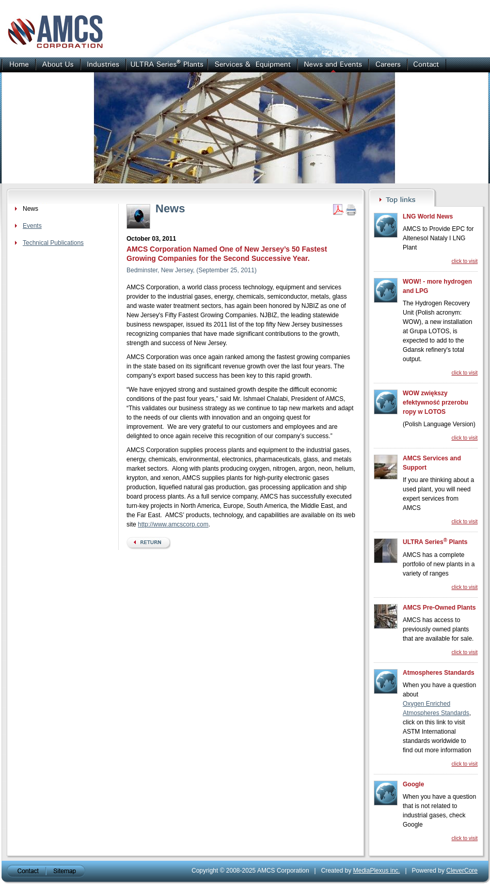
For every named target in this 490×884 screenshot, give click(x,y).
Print (351, 209)
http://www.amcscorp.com (173, 524)
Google (413, 784)
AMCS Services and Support (432, 463)
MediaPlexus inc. (376, 870)
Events (32, 225)
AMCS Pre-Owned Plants (439, 607)
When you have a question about (439, 689)
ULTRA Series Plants (435, 541)
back (148, 543)
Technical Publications (53, 242)
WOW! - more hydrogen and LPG (437, 286)
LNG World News (428, 216)
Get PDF (338, 209)
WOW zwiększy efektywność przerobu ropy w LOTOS (435, 402)
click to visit (464, 261)
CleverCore (462, 870)
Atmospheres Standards (439, 672)
